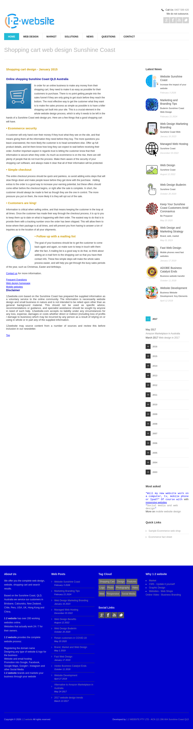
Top (8, 335)
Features (131, 581)
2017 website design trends (68, 697)
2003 (155, 472)
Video (135, 587)
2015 (155, 356)
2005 (155, 453)
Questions (109, 36)
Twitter (186, 20)
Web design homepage (18, 283)
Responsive (113, 593)
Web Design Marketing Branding (71, 600)
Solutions (71, 36)
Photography (123, 587)
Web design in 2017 (169, 337)
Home (11, 36)
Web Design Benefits (65, 619)
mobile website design (168, 511)
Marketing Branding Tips (67, 591)
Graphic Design (157, 587)
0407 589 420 (182, 9)
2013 (155, 375)
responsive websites (156, 502)
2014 (155, 366)
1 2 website (27, 719)
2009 (155, 414)
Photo (110, 587)
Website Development (65, 675)
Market (51, 36)
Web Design (30, 36)
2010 (155, 404)
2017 (155, 319)
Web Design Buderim (65, 628)
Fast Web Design (63, 656)
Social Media (128, 593)
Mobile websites (14, 286)
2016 (155, 346)
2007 (155, 433)
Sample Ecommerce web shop (165, 531)
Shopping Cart (107, 581)
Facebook (173, 20)
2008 (155, 424)
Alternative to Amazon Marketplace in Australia (73, 686)
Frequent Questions (16, 279)
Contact (129, 36)
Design (120, 581)
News (90, 36)
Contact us (11, 273)
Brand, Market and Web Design (70, 647)
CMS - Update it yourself (162, 584)
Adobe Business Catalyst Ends (70, 666)
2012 (155, 385)
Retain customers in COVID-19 (70, 638)
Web (101, 593)
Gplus (166, 20)
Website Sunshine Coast (67, 581)
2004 (155, 462)
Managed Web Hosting (66, 609)
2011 (155, 395)
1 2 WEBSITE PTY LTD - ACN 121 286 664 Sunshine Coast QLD (157, 719)
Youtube (179, 20)
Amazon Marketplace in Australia (163, 333)
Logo (102, 587)
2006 (155, 443)
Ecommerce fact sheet (160, 537)
